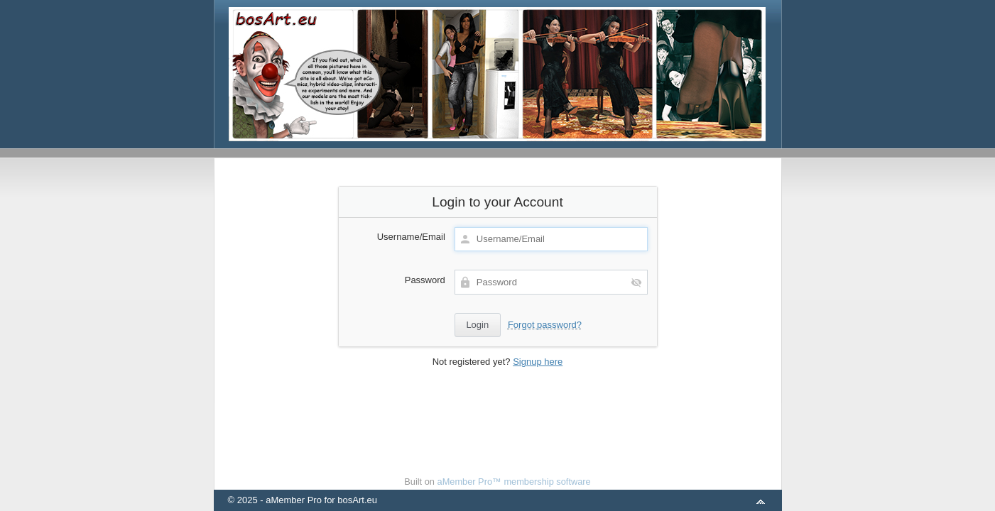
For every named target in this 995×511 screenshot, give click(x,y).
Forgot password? (545, 324)
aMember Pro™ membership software (514, 481)
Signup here (537, 361)
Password (425, 280)
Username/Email (411, 236)
